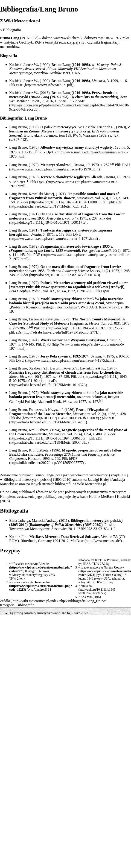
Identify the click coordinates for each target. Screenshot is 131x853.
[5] (101, 400)
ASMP (80, 101)
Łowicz (119, 214)
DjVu (105, 291)
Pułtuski (32, 287)
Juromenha (41, 582)
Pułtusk (116, 65)
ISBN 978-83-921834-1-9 (96, 529)
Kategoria (7, 605)
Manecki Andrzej (44, 520)
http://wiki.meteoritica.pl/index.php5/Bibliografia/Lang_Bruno (59, 601)
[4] (31, 327)
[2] (112, 163)
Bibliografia (12, 30)
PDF (19, 85)
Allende (43, 564)
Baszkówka (18, 454)
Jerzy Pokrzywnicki (56, 356)
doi (25, 202)
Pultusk (46, 283)
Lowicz (49, 250)
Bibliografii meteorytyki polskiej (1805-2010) (38, 479)
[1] (37, 151)
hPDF (73, 458)
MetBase (77, 541)
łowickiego (90, 246)
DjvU (126, 165)
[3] (27, 327)
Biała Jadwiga (19, 520)
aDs (119, 202)
